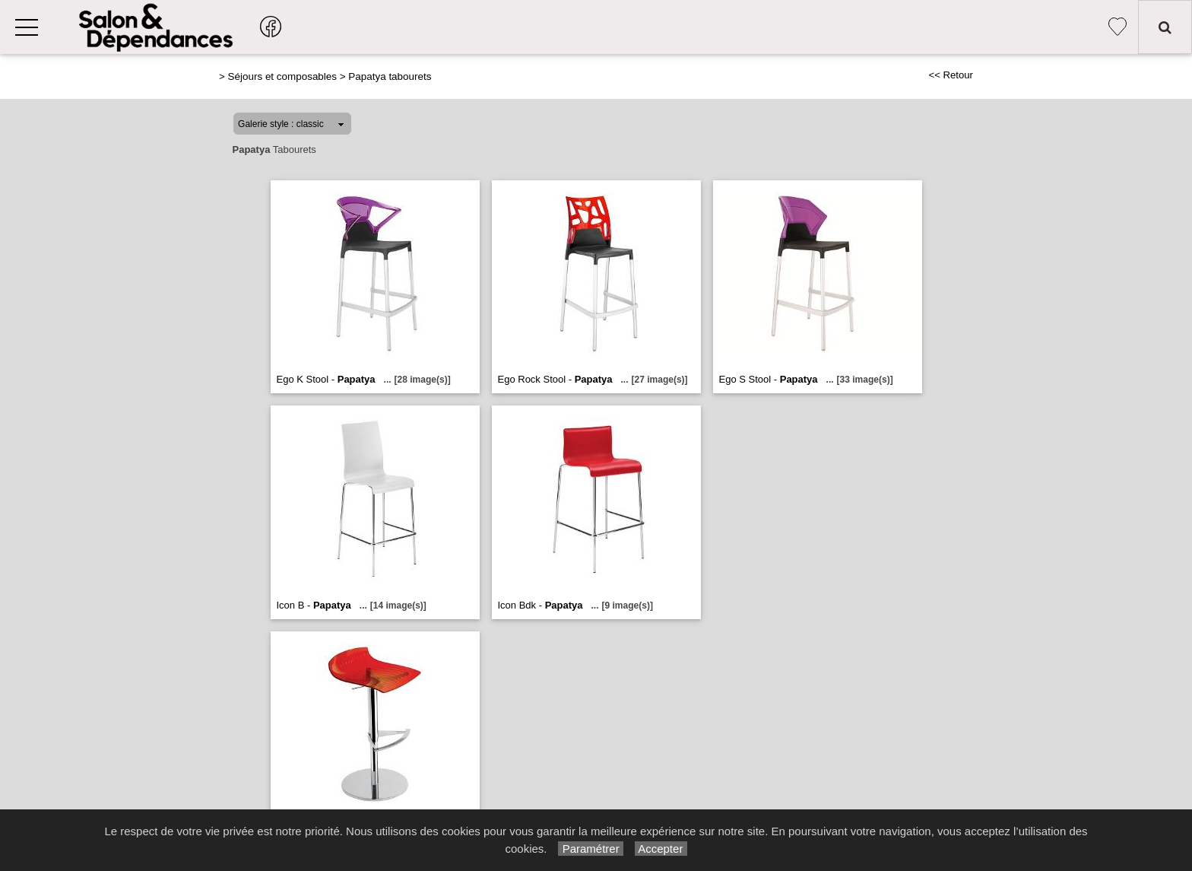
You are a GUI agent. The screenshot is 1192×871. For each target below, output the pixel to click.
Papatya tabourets (389, 76)
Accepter (661, 848)
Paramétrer (590, 848)
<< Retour (950, 75)
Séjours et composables (282, 76)
